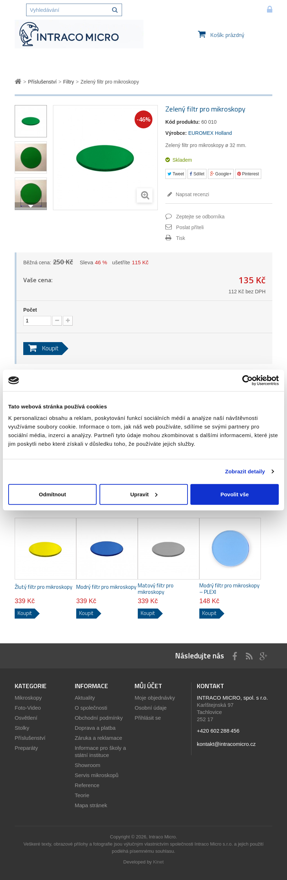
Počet (30, 310)
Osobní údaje (150, 708)
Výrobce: (176, 133)
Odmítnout (52, 494)
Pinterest (248, 173)
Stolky (22, 728)
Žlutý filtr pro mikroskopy (43, 587)
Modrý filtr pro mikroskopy (106, 587)
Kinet (158, 862)
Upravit (143, 494)
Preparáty (26, 748)
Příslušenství (30, 738)
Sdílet (197, 173)
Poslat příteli (190, 227)
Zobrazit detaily (245, 471)
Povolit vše (234, 494)
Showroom (88, 765)
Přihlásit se (148, 718)
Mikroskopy (28, 698)
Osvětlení (26, 718)
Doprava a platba (95, 728)
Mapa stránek (91, 805)
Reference (87, 785)
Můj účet (148, 686)
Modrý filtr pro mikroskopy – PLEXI (229, 588)
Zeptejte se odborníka (200, 216)
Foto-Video (28, 708)
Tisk (180, 238)
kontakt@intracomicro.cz (226, 744)
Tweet (175, 173)
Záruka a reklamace (98, 738)
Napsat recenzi (191, 194)
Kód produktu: (182, 122)
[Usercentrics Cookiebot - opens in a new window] (247, 380)
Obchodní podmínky (99, 718)
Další (31, 206)
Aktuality (85, 698)
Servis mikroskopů (97, 775)
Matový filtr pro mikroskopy (156, 588)
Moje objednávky (155, 698)
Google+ (221, 173)
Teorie (82, 795)
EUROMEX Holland (210, 133)
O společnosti (91, 708)
